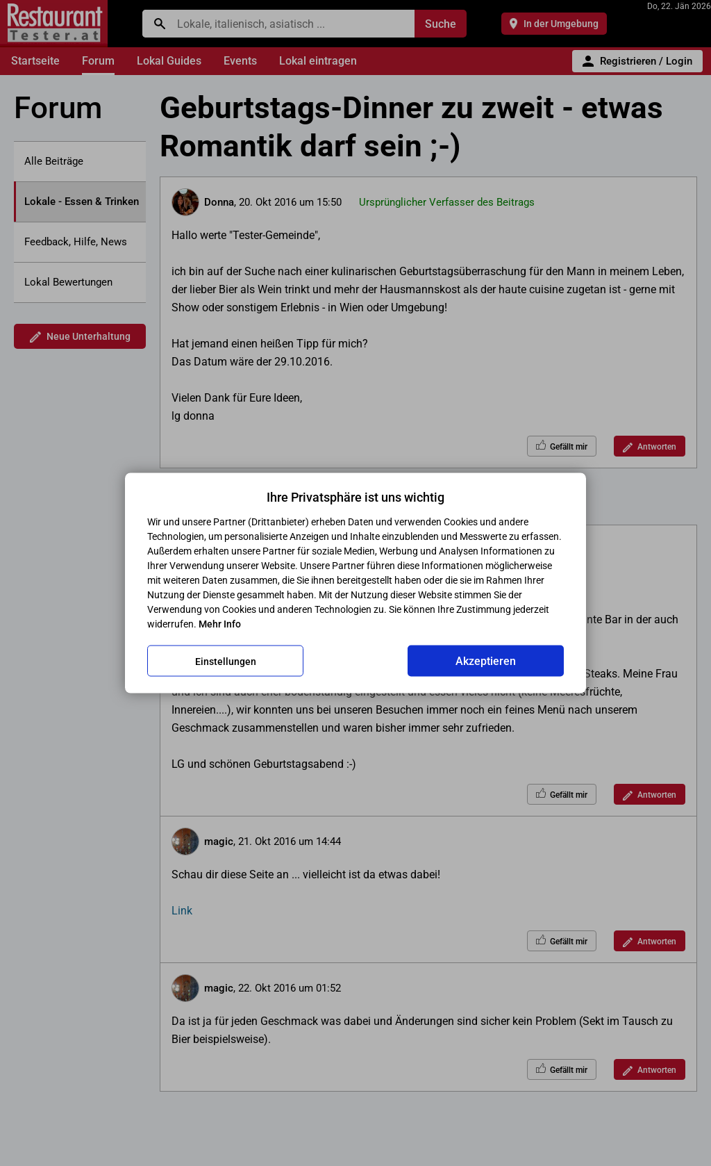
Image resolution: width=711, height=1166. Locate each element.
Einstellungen (225, 660)
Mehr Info (220, 624)
